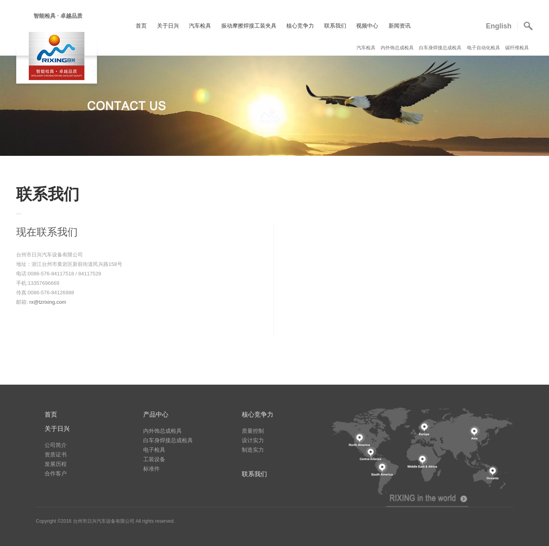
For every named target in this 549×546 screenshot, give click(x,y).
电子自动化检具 (484, 47)
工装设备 (154, 459)
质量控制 (253, 431)
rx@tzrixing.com (47, 302)
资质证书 (56, 454)
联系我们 (335, 25)
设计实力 (253, 440)
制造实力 (253, 450)
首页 (141, 25)
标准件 (151, 469)
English (499, 26)
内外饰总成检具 (398, 47)
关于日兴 (168, 25)
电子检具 (154, 450)
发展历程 (56, 464)
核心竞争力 (300, 25)
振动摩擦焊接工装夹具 (248, 25)
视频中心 (367, 25)
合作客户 (56, 473)
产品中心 (155, 414)
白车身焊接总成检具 (441, 47)
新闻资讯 (399, 25)
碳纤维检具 (517, 47)
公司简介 (56, 445)
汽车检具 (200, 25)
